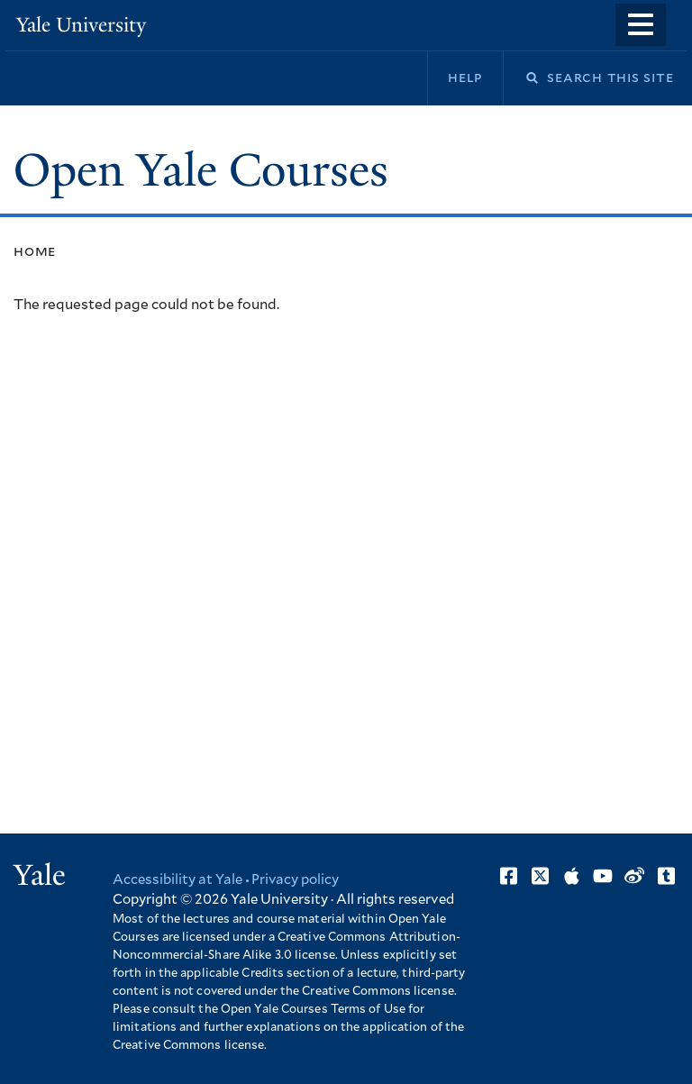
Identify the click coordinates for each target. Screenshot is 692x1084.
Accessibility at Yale (177, 880)
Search (521, 78)
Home (35, 251)
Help (465, 77)
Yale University (81, 25)
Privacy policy (295, 880)
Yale (40, 875)
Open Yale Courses (201, 170)
